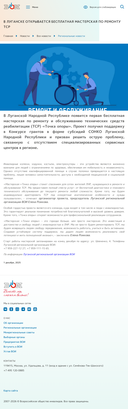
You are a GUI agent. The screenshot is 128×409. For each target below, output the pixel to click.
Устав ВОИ (10, 351)
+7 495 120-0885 (14, 370)
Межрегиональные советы (19, 332)
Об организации (13, 322)
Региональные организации (20, 327)
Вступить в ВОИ (13, 346)
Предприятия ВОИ (14, 342)
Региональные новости (71, 36)
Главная (8, 36)
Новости (25, 36)
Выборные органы (14, 337)
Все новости (44, 36)
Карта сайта (11, 390)
